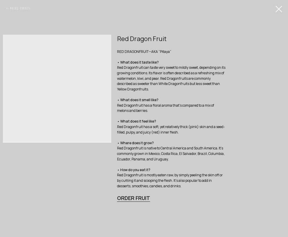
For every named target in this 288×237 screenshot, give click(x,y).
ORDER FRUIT (133, 198)
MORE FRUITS (20, 8)
